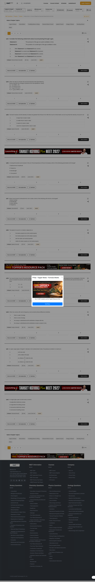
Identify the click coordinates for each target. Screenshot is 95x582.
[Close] (62, 277)
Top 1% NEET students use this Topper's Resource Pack (47, 299)
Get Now (47, 304)
